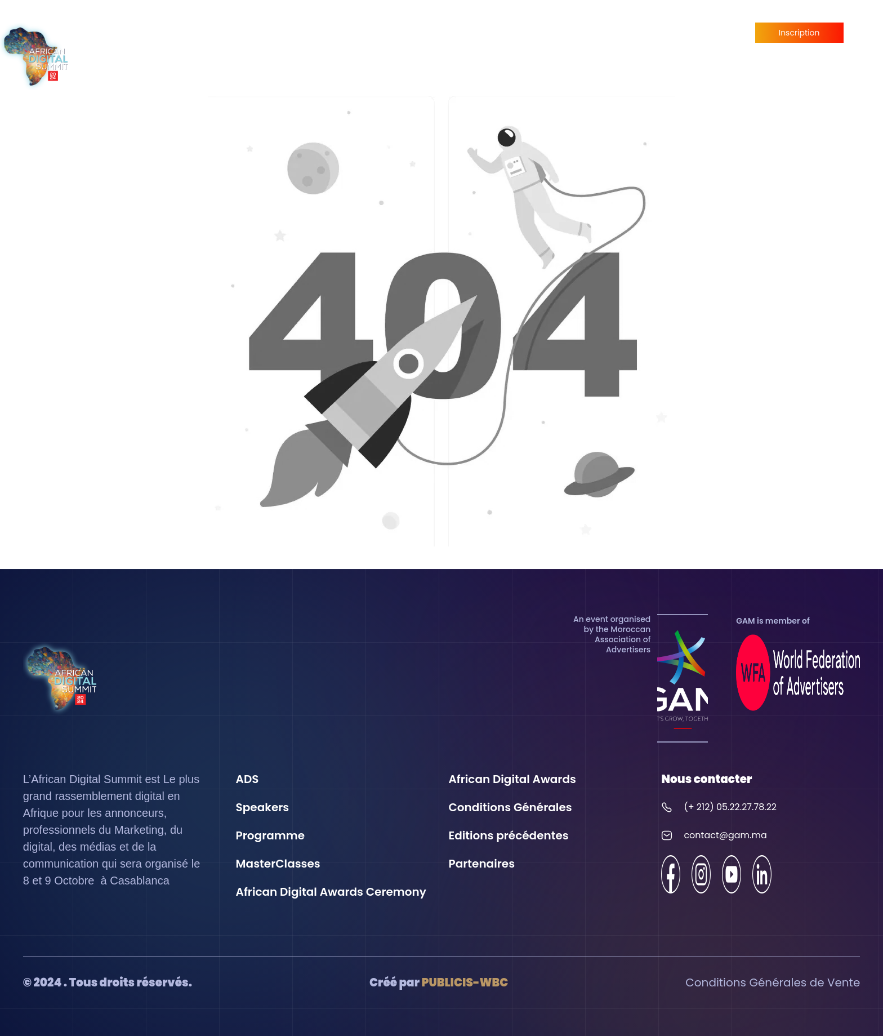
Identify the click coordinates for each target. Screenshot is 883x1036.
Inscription (799, 32)
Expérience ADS (298, 44)
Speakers (369, 44)
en (866, 55)
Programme (563, 44)
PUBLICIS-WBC (464, 982)
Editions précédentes (509, 835)
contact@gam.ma (725, 835)
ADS (247, 779)
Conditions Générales (510, 807)
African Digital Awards (463, 44)
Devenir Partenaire (799, 57)
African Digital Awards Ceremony (331, 892)
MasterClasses (638, 44)
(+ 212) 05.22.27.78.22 (730, 807)
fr (866, 34)
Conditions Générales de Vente (772, 982)
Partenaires (711, 44)
